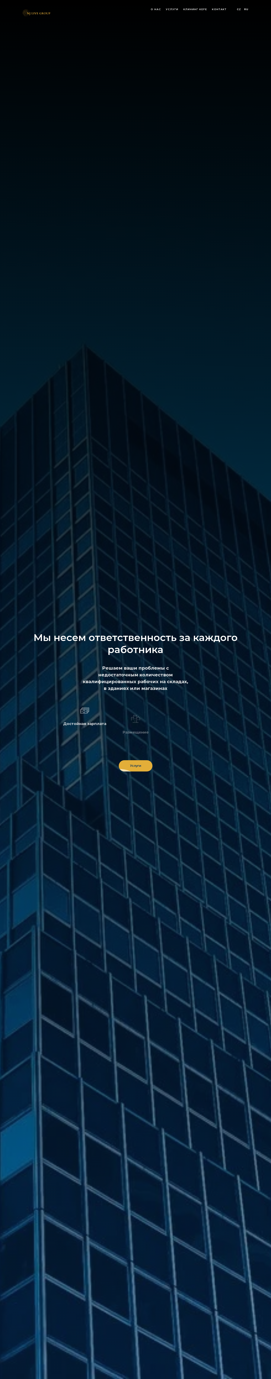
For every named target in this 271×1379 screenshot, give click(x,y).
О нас (156, 9)
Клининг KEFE (195, 9)
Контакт (219, 9)
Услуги (172, 9)
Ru (246, 9)
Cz (239, 9)
